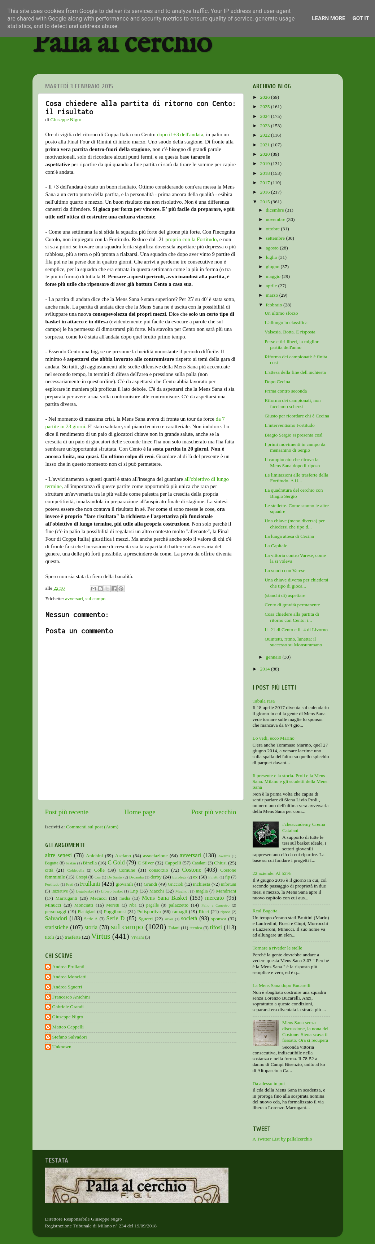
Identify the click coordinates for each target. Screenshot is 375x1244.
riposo (225, 911)
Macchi (156, 891)
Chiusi (220, 863)
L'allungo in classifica (286, 322)
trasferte (72, 937)
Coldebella (75, 870)
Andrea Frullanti (68, 966)
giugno (273, 266)
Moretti (112, 905)
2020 (265, 154)
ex (195, 877)
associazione (155, 855)
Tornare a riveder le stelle (277, 948)
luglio (272, 257)
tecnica (195, 927)
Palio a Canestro (215, 905)
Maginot (182, 891)
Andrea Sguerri (67, 987)
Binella (90, 863)
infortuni (228, 884)
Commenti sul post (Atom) (92, 826)
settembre (276, 238)
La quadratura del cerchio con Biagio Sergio (294, 493)
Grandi (150, 884)
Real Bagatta (265, 910)
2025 (265, 106)
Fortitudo (52, 884)
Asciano (123, 855)
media (124, 898)
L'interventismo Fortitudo (290, 425)
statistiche (57, 927)
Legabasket (85, 891)
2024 (265, 116)
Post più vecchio (213, 812)
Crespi (81, 877)
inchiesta (201, 884)
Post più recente (67, 812)
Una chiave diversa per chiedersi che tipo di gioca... (296, 582)
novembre (276, 219)
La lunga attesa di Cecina (289, 536)
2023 (265, 125)
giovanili (124, 884)
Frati (69, 884)
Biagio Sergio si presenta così (293, 435)
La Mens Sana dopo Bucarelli (281, 985)
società (189, 918)
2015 (265, 201)
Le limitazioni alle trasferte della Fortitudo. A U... (296, 477)
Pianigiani (87, 911)
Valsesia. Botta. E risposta (290, 332)
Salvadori (56, 918)
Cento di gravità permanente (292, 604)
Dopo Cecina (277, 381)
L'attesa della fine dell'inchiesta (295, 372)
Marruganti (66, 898)
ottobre (273, 228)
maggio (274, 276)
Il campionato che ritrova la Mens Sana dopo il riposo (292, 462)
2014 (265, 669)
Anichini (94, 855)
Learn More (328, 18)
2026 (265, 97)
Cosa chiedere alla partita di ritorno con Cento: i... (292, 617)
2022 (265, 135)
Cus (98, 877)
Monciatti (83, 905)
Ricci (204, 911)
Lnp (134, 891)
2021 (265, 144)
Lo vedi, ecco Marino (274, 738)
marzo (272, 295)
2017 (265, 182)
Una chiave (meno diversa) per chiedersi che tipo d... (294, 523)
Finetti (213, 877)
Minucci (53, 905)
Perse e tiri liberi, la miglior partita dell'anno (291, 344)
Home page (140, 812)
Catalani (199, 863)
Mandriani (226, 891)
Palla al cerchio (122, 44)
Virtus (100, 936)
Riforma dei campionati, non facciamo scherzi (293, 403)
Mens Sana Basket (164, 898)
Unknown (61, 1046)
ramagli (179, 911)
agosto (273, 248)
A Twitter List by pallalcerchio (282, 1139)
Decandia (136, 877)
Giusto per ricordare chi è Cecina (297, 416)
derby (156, 877)
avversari (74, 598)
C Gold (116, 862)
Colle (99, 870)
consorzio (158, 870)
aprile (272, 285)
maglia (202, 891)
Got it (360, 18)
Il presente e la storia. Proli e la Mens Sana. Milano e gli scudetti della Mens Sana (290, 781)
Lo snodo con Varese (285, 570)
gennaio (274, 657)
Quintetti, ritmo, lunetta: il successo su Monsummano (293, 641)
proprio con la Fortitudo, (191, 239)
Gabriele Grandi (68, 1006)
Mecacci (98, 898)
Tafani (174, 927)
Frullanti (90, 884)
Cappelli (173, 863)
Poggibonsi (115, 911)
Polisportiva (149, 911)
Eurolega (179, 877)
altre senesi (58, 855)
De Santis (114, 877)
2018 (265, 173)
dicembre (275, 210)
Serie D (115, 918)
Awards (224, 856)
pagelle (152, 905)
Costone (191, 870)
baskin (71, 863)
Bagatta (51, 863)
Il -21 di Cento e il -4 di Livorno (296, 629)
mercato (214, 898)
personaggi (55, 911)
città (49, 870)
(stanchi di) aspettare (285, 595)
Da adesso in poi (269, 1083)
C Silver (146, 863)
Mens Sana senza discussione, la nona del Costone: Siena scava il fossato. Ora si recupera (305, 1031)
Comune (127, 870)
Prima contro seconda (286, 391)
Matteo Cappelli (68, 1027)
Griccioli (175, 884)
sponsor (218, 918)
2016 (265, 192)
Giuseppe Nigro (67, 1016)
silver (169, 919)
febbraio (274, 304)
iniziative (60, 891)
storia (90, 927)
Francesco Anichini (71, 997)
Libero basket (112, 891)
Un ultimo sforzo (281, 313)
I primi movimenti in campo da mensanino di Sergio (295, 447)
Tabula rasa (264, 701)
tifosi (216, 927)
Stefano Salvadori (69, 1037)
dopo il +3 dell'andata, (181, 134)
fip (227, 877)
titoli (49, 937)
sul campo (95, 598)
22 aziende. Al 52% (272, 873)
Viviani (137, 937)
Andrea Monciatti (69, 976)
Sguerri (146, 918)
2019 (265, 163)
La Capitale (276, 545)
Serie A (91, 918)
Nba (132, 905)
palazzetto (178, 905)
